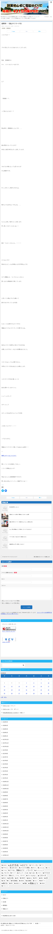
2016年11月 (6, 785)
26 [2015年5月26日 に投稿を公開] (11, 693)
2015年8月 (5, 837)
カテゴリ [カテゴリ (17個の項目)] (14, 868)
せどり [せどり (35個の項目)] (25, 865)
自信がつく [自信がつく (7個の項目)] (18, 883)
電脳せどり (5, 908)
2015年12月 (6, 823)
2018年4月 (5, 725)
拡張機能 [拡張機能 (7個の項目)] (29, 880)
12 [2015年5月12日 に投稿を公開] (11, 686)
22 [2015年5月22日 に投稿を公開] (33, 690)
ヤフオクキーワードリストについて (9, 556)
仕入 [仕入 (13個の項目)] (4, 878)
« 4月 (2, 697)
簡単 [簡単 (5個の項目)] (12, 883)
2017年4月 (5, 767)
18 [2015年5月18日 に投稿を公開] (4, 690)
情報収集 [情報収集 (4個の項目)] (22, 880)
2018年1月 (5, 736)
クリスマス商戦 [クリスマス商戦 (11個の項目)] (25, 867)
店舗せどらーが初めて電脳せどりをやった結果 (19, 514)
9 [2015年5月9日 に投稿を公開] (41, 683)
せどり (4, 894)
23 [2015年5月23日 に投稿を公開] (41, 690)
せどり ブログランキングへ (8, 631)
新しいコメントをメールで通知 (10, 600)
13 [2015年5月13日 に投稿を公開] (19, 686)
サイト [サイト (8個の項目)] (34, 867)
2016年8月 (5, 795)
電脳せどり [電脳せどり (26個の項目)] (34, 883)
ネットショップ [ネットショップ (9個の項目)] (40, 870)
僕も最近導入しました (14, 507)
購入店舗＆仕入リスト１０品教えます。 (42, 556)
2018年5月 (5, 722)
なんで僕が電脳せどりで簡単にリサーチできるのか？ (20, 529)
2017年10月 (6, 746)
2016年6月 (5, 802)
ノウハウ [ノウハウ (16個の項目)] (6, 873)
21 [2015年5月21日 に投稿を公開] (26, 690)
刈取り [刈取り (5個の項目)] (36, 878)
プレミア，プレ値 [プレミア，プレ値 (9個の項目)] (23, 873)
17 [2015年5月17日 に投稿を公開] (48, 686)
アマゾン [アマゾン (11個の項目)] (5, 867)
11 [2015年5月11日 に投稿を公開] (4, 686)
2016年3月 (5, 813)
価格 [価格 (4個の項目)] (17, 878)
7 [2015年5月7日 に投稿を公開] (26, 683)
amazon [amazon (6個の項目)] (5, 865)
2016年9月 (5, 792)
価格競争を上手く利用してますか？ (16, 544)
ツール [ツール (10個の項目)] (5, 870)
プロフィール (6, 705)
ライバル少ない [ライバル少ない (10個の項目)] (32, 875)
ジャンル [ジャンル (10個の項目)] (41, 867)
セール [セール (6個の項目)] (48, 867)
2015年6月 (5, 844)
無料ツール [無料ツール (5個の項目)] (43, 880)
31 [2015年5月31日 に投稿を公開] (48, 693)
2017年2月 (5, 774)
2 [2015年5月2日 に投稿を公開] (41, 679)
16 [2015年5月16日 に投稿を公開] (41, 686)
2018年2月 (5, 732)
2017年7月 (5, 757)
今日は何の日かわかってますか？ (11, 712)
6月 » (5, 697)
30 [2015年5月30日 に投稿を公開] (41, 693)
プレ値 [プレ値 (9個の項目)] (32, 873)
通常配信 (8, 28)
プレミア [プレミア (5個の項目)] (14, 872)
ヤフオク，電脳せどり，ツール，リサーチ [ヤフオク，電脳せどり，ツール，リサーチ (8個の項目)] (14, 875)
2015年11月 (6, 827)
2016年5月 (5, 806)
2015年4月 (5, 851)
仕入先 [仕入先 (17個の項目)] (11, 878)
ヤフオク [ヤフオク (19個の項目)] (47, 873)
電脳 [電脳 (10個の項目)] (25, 883)
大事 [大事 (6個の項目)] (4, 880)
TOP (17, 923)
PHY (21, 712)
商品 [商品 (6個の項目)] (42, 878)
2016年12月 (6, 781)
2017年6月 (5, 760)
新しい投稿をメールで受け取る (10, 603)
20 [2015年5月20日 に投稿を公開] (19, 690)
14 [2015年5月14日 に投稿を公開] (26, 686)
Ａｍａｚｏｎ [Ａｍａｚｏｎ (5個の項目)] (5, 885)
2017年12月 (6, 739)
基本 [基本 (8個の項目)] (47, 878)
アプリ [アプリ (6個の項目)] (42, 865)
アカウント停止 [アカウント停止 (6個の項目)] (34, 865)
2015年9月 (5, 834)
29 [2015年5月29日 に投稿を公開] (33, 693)
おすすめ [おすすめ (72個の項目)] (14, 865)
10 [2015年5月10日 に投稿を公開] (48, 683)
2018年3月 (5, 729)
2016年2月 (5, 816)
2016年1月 (5, 820)
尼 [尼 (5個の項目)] (8, 880)
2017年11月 (6, 743)
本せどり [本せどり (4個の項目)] (36, 880)
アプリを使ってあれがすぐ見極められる (17, 536)
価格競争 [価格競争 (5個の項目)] (23, 878)
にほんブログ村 (6, 642)
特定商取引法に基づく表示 (9, 915)
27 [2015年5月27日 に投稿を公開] (19, 693)
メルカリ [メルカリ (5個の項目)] (39, 872)
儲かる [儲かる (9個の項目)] (30, 878)
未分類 (3, 28)
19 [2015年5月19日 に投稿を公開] (11, 690)
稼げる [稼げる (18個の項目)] (5, 883)
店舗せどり (5, 898)
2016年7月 (5, 799)
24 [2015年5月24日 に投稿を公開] (48, 690)
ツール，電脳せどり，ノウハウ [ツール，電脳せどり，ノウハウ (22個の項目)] (21, 870)
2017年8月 (5, 753)
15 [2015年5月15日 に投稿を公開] (33, 686)
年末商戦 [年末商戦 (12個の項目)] (14, 880)
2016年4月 (5, 809)
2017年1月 (5, 778)
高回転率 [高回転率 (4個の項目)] (43, 883)
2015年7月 (5, 841)
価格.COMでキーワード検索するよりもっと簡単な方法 (21, 521)
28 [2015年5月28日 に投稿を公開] (26, 693)
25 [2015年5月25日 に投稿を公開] (4, 693)
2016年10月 (6, 788)
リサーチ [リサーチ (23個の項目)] (42, 875)
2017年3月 (5, 771)
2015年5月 (5, 848)
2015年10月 (6, 830)
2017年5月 (5, 764)
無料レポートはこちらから (9, 455)
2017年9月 (5, 750)
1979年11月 (6, 855)
